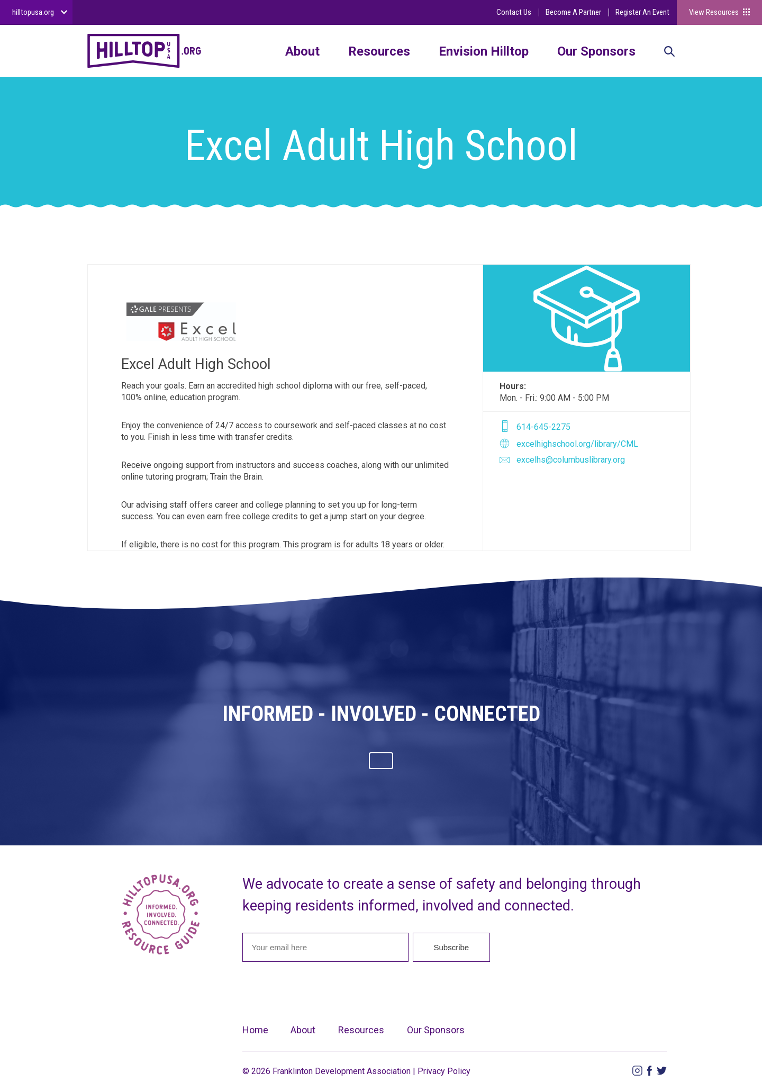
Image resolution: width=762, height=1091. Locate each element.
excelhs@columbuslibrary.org (570, 460)
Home (255, 1029)
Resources (379, 51)
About (302, 51)
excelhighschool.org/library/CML (577, 444)
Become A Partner (573, 12)
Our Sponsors (596, 51)
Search (669, 52)
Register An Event (642, 12)
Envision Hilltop (484, 51)
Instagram (637, 1071)
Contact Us (513, 12)
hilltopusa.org (33, 12)
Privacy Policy (444, 1071)
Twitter (662, 1071)
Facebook (650, 1071)
